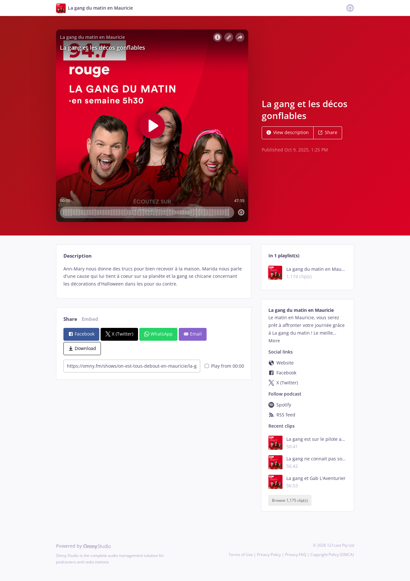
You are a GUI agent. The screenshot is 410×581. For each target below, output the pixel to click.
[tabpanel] (153, 276)
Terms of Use (241, 554)
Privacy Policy (269, 554)
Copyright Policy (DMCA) (332, 554)
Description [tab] (77, 255)
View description (287, 132)
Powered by (83, 546)
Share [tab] (70, 319)
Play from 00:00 (224, 366)
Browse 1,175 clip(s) (290, 500)
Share (327, 132)
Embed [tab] (90, 319)
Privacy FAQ (295, 554)
